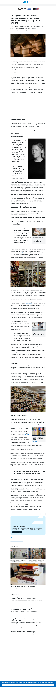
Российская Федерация (16, 537)
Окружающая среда (29, 30)
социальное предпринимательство (16, 540)
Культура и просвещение (21, 30)
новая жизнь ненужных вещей (34, 539)
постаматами (26, 434)
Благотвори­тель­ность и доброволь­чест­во (25, 627)
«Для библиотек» (29, 303)
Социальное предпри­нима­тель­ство (24, 614)
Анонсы (11, 636)
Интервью (12, 12)
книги (22, 539)
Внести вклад (17, 532)
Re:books (14, 539)
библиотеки (18, 539)
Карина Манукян (13, 30)
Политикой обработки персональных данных (45, 682)
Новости (11, 614)
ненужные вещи (26, 539)
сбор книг (42, 539)
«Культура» (23, 252)
